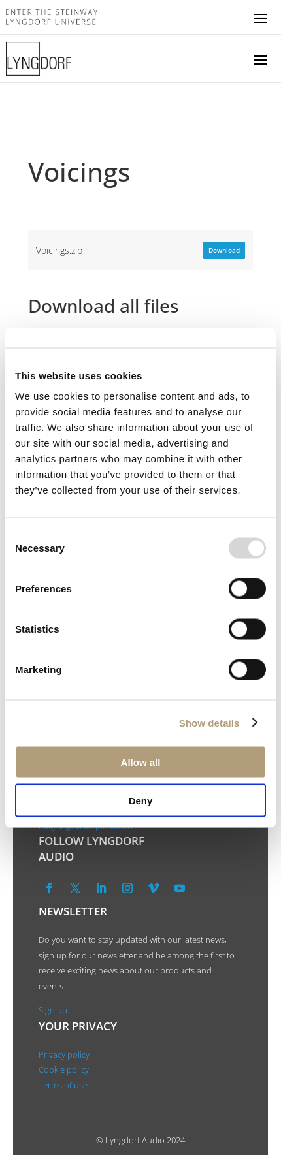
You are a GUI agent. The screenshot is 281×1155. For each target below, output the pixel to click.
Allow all (141, 762)
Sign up (53, 1010)
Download (224, 250)
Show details (209, 722)
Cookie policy (64, 1069)
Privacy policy (64, 1054)
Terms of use (63, 1085)
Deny (141, 800)
